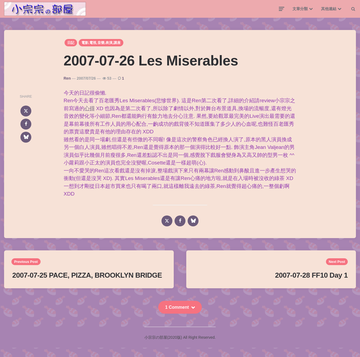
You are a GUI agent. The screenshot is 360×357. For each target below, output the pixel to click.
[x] (25, 111)
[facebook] (25, 124)
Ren (67, 78)
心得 (89, 108)
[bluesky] (25, 137)
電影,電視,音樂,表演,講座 (101, 43)
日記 (70, 43)
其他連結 (328, 9)
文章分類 (300, 9)
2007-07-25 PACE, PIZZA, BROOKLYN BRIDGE (87, 275)
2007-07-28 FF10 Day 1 (311, 275)
